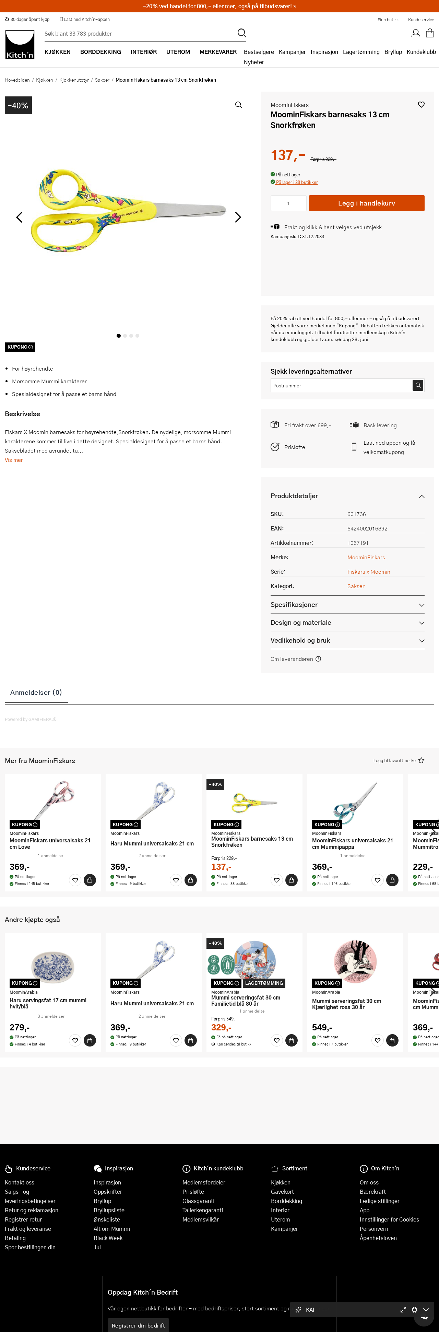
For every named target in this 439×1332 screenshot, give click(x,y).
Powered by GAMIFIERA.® (31, 719)
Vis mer (14, 460)
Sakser (102, 79)
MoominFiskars (290, 105)
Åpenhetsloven (378, 1238)
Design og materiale (301, 622)
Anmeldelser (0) (36, 692)
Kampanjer (292, 52)
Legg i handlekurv (366, 203)
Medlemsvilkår (200, 1219)
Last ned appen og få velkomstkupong (389, 447)
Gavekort (282, 1191)
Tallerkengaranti (202, 1210)
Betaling (15, 1238)
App (364, 1210)
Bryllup (393, 52)
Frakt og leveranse (28, 1228)
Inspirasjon (324, 52)
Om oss (369, 1182)
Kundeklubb (421, 52)
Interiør (280, 1210)
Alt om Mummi (112, 1228)
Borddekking (286, 1201)
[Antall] (288, 203)
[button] (421, 104)
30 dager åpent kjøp (27, 19)
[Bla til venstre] (19, 217)
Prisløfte (294, 447)
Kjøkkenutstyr (74, 79)
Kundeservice (421, 19)
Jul (97, 1247)
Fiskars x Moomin (368, 571)
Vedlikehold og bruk (300, 640)
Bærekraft (373, 1191)
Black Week (108, 1238)
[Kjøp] (90, 880)
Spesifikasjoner (294, 604)
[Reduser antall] (277, 203)
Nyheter (254, 62)
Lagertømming (361, 52)
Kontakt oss (19, 1182)
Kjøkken (44, 79)
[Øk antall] (300, 203)
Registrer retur (23, 1219)
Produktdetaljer (294, 496)
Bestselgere (259, 52)
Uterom (280, 1219)
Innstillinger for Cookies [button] (389, 1219)
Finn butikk (388, 19)
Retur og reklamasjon (31, 1210)
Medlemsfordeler (203, 1182)
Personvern (374, 1228)
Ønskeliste (107, 1219)
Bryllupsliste (109, 1210)
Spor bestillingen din (30, 1247)
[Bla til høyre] (237, 217)
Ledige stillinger (380, 1201)
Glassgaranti (198, 1201)
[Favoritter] (75, 880)
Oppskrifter (108, 1191)
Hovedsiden (17, 79)
